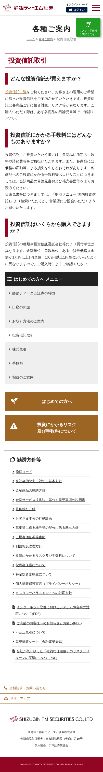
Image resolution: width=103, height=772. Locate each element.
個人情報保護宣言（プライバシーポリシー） (49, 584)
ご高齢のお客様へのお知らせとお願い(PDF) (49, 623)
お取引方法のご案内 (28, 321)
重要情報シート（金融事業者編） (40, 642)
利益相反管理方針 (29, 546)
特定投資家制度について (34, 574)
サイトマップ (17, 698)
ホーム (31, 39)
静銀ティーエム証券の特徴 (33, 293)
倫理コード (24, 472)
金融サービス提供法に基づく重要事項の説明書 (50, 500)
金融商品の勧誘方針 (30, 490)
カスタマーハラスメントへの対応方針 (44, 593)
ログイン (77, 9)
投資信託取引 (23, 335)
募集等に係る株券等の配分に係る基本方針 (47, 528)
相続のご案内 (23, 377)
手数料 (17, 363)
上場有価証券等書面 (30, 537)
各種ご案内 (46, 39)
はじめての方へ (57, 401)
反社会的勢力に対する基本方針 (39, 481)
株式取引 (19, 349)
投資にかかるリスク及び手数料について (56, 428)
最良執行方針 (25, 509)
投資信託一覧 (16, 92)
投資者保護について (30, 565)
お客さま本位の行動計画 (34, 518)
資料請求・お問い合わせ (25, 688)
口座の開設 (21, 307)
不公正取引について (30, 632)
